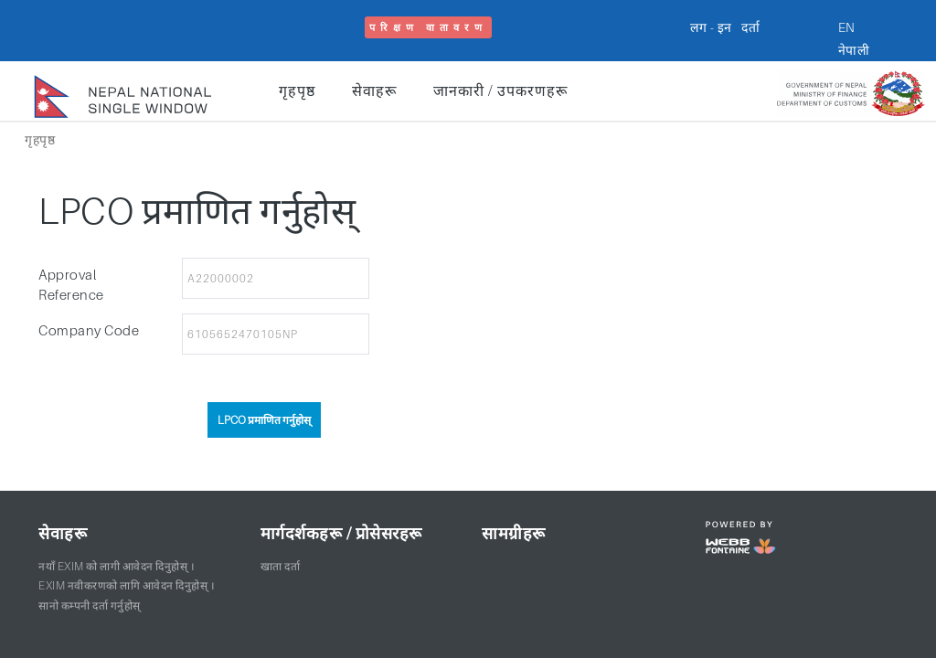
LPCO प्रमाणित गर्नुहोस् (264, 420)
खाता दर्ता (281, 566)
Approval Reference (71, 284)
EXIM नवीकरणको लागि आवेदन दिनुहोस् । (126, 585)
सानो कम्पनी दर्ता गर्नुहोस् (89, 605)
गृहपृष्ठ (297, 90)
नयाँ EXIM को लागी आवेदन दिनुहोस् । (116, 566)
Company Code (88, 330)
